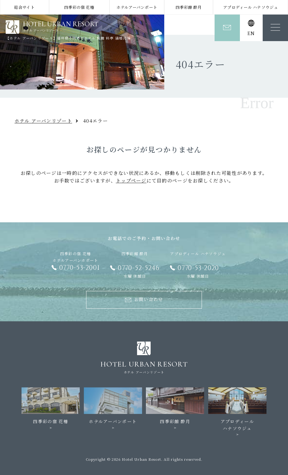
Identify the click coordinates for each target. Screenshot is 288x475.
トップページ (131, 180)
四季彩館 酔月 (189, 7)
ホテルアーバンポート (136, 7)
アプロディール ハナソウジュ (250, 7)
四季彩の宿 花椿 (79, 7)
